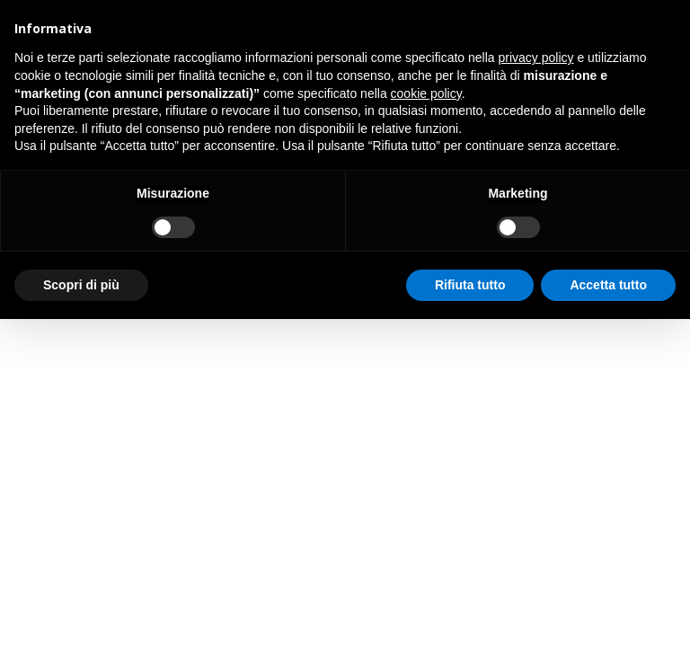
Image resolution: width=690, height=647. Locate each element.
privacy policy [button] (536, 57)
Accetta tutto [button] (608, 285)
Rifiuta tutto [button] (470, 285)
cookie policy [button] (426, 93)
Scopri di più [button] (81, 285)
